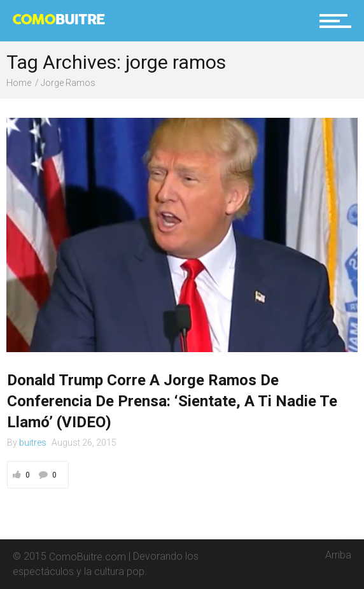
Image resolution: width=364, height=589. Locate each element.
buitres (32, 442)
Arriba (338, 550)
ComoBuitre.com (87, 556)
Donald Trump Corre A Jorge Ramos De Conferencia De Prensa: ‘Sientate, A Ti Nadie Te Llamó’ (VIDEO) (172, 401)
